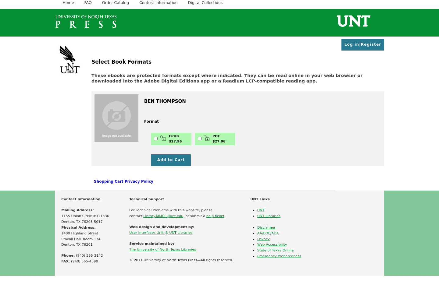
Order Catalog (115, 2)
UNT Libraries (268, 216)
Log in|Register (362, 44)
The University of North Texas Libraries (162, 249)
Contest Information (158, 2)
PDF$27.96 (214, 138)
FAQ (87, 2)
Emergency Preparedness (279, 256)
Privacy (263, 239)
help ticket (215, 216)
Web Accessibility (272, 244)
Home (68, 2)
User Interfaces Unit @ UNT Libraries (160, 232)
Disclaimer (266, 227)
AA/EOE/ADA (268, 233)
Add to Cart (171, 160)
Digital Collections (205, 2)
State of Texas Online (275, 250)
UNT (261, 210)
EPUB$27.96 (171, 138)
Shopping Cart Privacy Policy (123, 181)
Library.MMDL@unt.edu (163, 216)
